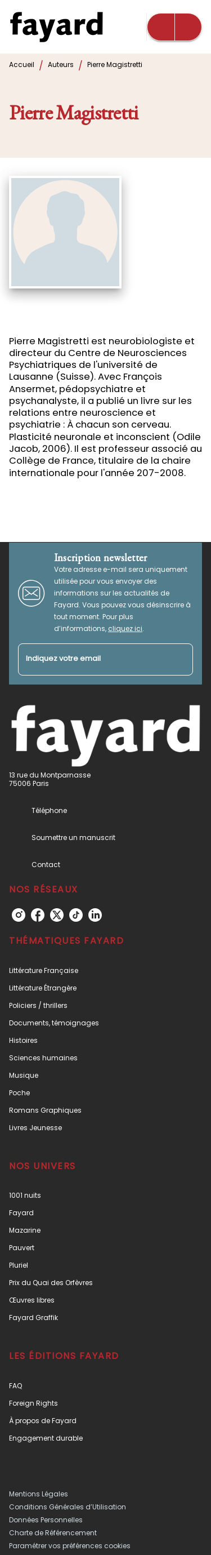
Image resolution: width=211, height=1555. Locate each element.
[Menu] (174, 27)
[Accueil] (56, 27)
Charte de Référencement (53, 1533)
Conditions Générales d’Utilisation (67, 1507)
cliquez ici (125, 628)
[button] (105, 970)
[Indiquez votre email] (91, 659)
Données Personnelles (46, 1520)
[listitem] (18, 915)
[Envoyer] (179, 659)
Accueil (21, 64)
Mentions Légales (38, 1494)
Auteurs (61, 64)
